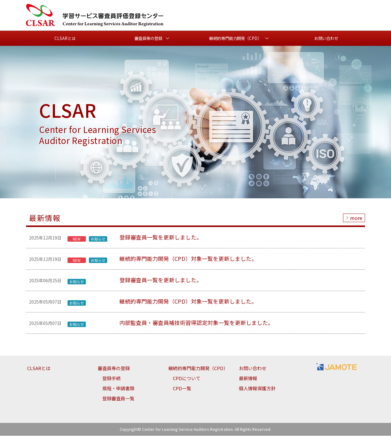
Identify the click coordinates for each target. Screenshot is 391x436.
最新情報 (248, 378)
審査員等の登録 (114, 368)
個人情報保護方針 (257, 388)
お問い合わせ (326, 38)
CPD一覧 (182, 388)
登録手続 (111, 378)
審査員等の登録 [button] (148, 38)
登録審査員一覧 (118, 398)
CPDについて (186, 378)
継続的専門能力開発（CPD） (198, 368)
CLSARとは (65, 38)
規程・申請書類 (118, 388)
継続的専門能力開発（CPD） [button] (235, 38)
